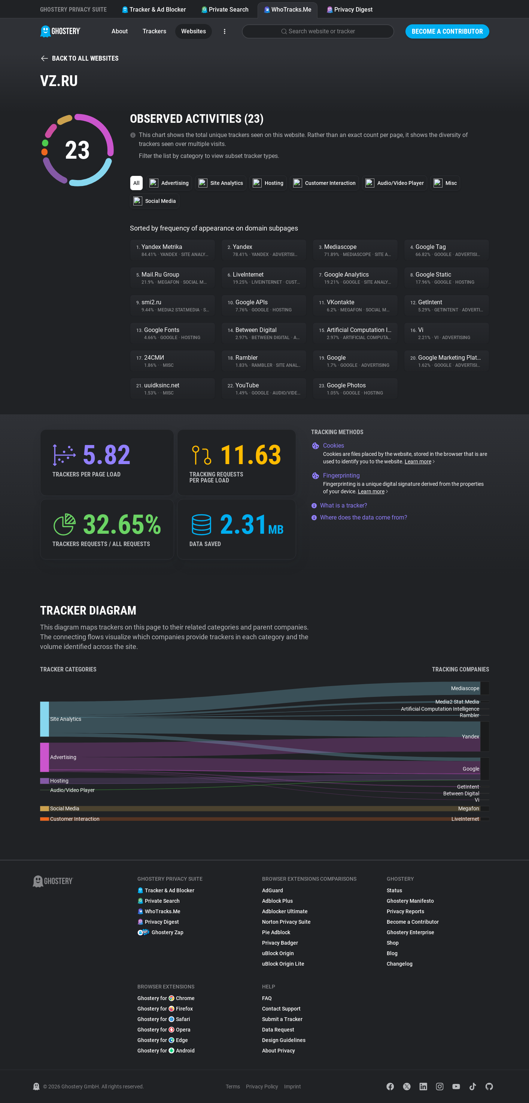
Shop (393, 943)
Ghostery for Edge (162, 1040)
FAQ (267, 998)
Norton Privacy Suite (286, 922)
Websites (193, 31)
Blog (392, 953)
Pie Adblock (276, 932)
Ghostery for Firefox (165, 1009)
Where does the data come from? (359, 517)
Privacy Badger (280, 943)
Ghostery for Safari (163, 1019)
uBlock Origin (278, 953)
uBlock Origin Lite (283, 964)
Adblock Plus (277, 901)
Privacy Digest (349, 9)
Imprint (292, 1087)
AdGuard (272, 890)
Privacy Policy (262, 1087)
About (120, 31)
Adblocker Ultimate (285, 911)
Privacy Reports (405, 911)
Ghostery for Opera (164, 1030)
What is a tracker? (339, 505)
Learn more (420, 461)
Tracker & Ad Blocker (154, 9)
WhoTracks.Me (287, 9)
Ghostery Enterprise (410, 932)
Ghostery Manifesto (410, 901)
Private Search (225, 9)
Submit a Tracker (282, 1019)
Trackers (154, 31)
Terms (233, 1087)
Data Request (278, 1030)
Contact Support (281, 1009)
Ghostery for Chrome (166, 998)
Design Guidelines (283, 1040)
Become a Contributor (447, 31)
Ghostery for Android (166, 1051)
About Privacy (278, 1051)
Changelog (400, 964)
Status (394, 890)
